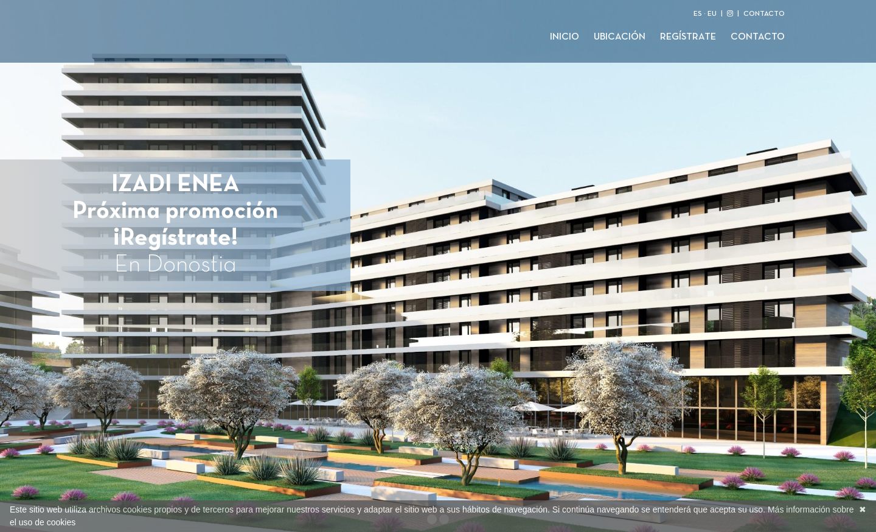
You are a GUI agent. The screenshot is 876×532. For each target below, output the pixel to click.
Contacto (758, 37)
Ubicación (619, 37)
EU (712, 14)
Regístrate (688, 37)
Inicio (564, 37)
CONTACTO (764, 14)
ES (697, 14)
